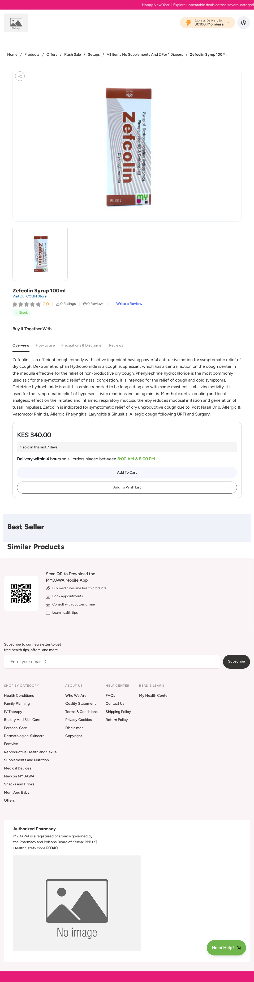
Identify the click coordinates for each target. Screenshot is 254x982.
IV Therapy (13, 712)
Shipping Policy (118, 712)
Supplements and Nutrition (26, 760)
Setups (94, 54)
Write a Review (129, 304)
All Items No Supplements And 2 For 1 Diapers (145, 54)
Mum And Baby (16, 792)
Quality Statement (80, 703)
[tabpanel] (127, 386)
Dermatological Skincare (24, 736)
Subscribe (236, 661)
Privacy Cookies (78, 719)
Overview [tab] (20, 345)
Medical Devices (17, 768)
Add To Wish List (127, 487)
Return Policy (117, 719)
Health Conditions (19, 695)
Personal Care (15, 728)
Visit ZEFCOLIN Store (29, 296)
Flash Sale (72, 54)
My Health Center (154, 695)
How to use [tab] (45, 345)
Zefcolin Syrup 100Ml (208, 54)
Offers (51, 54)
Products (32, 54)
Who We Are (76, 695)
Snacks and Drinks (19, 784)
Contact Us (115, 703)
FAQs (110, 695)
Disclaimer (74, 728)
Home (12, 54)
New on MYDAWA (19, 776)
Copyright (73, 736)
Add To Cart (127, 472)
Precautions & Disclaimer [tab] (82, 345)
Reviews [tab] (116, 345)
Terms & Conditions (81, 712)
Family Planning (17, 703)
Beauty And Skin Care (22, 719)
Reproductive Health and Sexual (30, 752)
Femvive (11, 744)
